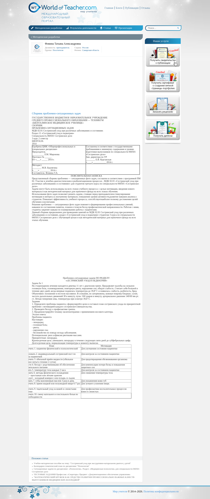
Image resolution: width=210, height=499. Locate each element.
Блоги (119, 8)
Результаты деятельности (83, 28)
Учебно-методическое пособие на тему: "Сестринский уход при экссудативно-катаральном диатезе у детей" (82, 463)
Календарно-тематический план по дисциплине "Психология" (62, 466)
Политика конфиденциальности (161, 491)
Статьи (107, 28)
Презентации (125, 28)
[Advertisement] (86, 84)
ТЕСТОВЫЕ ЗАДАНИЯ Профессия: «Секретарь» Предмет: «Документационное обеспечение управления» (82, 474)
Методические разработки (48, 28)
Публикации (132, 8)
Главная (109, 8)
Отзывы (145, 8)
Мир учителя (120, 491)
